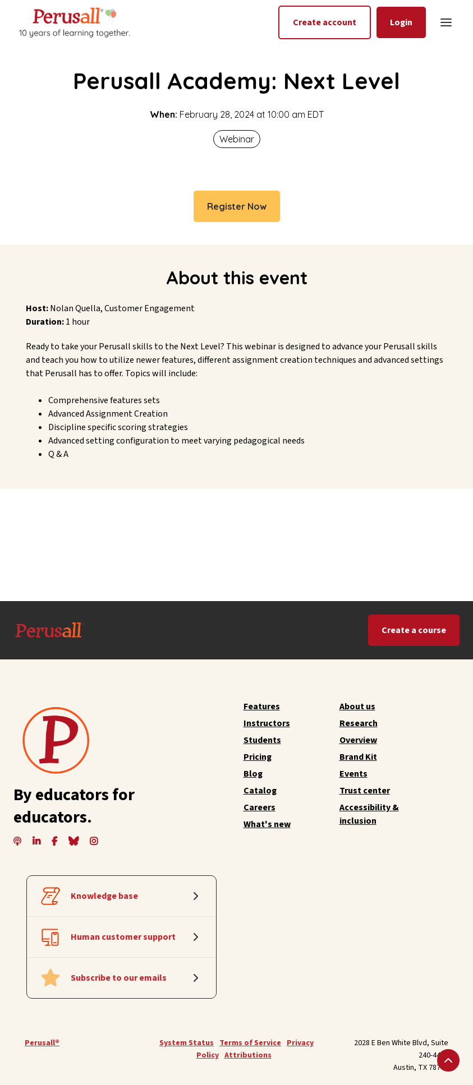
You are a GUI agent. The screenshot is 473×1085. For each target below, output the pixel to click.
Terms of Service (250, 1043)
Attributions (248, 1055)
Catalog (260, 790)
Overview (358, 740)
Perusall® (42, 1043)
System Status (186, 1043)
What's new (267, 824)
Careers (259, 807)
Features (262, 706)
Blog (253, 774)
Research (358, 723)
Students (262, 740)
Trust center (364, 790)
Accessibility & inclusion (369, 814)
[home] (73, 22)
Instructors (267, 723)
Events (353, 774)
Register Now (237, 206)
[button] (446, 22)
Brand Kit (358, 757)
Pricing (258, 757)
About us (357, 706)
